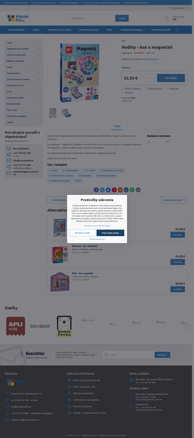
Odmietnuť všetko (82, 232)
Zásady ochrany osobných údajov (97, 225)
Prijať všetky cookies (110, 232)
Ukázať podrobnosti (97, 239)
